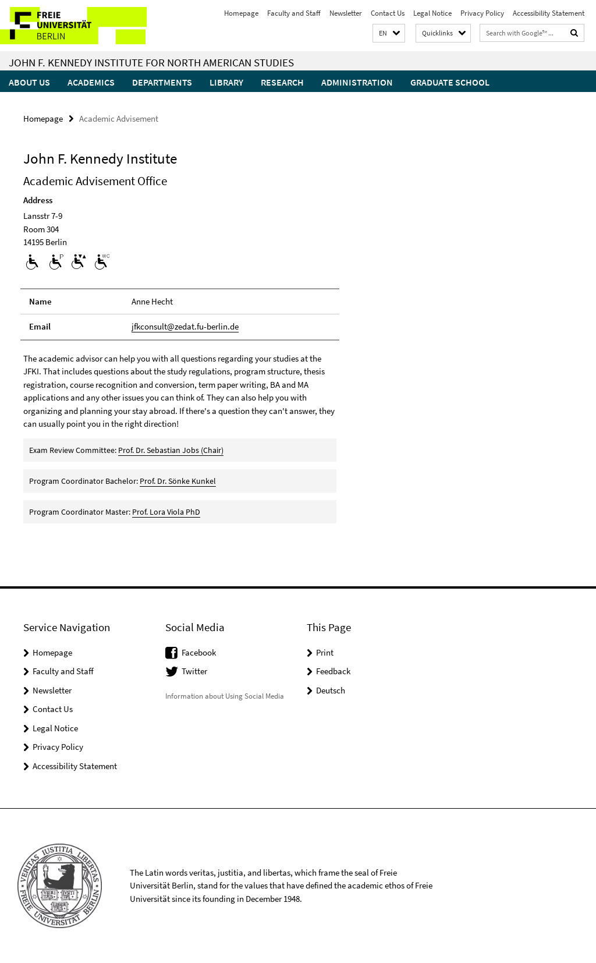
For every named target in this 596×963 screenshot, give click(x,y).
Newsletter (345, 13)
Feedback (333, 671)
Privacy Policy (482, 13)
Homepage (241, 13)
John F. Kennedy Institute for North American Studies (151, 62)
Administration (357, 82)
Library (226, 82)
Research (282, 82)
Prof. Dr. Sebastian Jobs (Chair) (171, 450)
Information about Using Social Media (224, 696)
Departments (162, 82)
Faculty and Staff (294, 13)
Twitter (194, 671)
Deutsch (330, 690)
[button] (388, 33)
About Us (29, 82)
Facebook (199, 652)
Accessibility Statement (548, 13)
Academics (91, 82)
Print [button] (325, 652)
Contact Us (388, 13)
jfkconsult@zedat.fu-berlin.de (185, 326)
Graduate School (449, 82)
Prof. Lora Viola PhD (166, 512)
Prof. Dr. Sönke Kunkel (178, 481)
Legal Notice (432, 13)
